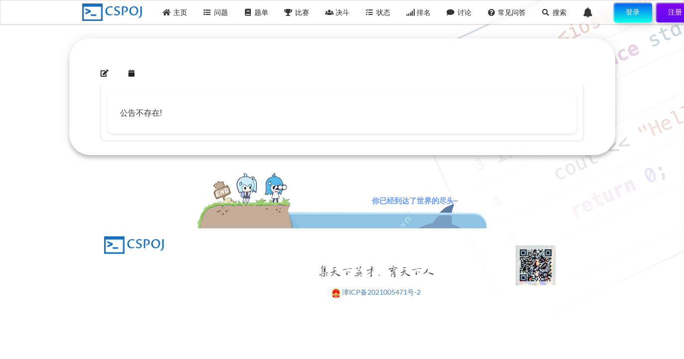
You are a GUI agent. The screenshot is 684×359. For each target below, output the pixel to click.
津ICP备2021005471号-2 (381, 292)
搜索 (554, 12)
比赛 (296, 12)
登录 (633, 11)
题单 (256, 12)
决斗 (337, 12)
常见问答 (506, 12)
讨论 (459, 12)
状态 (377, 12)
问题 (215, 12)
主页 (175, 12)
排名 (418, 12)
